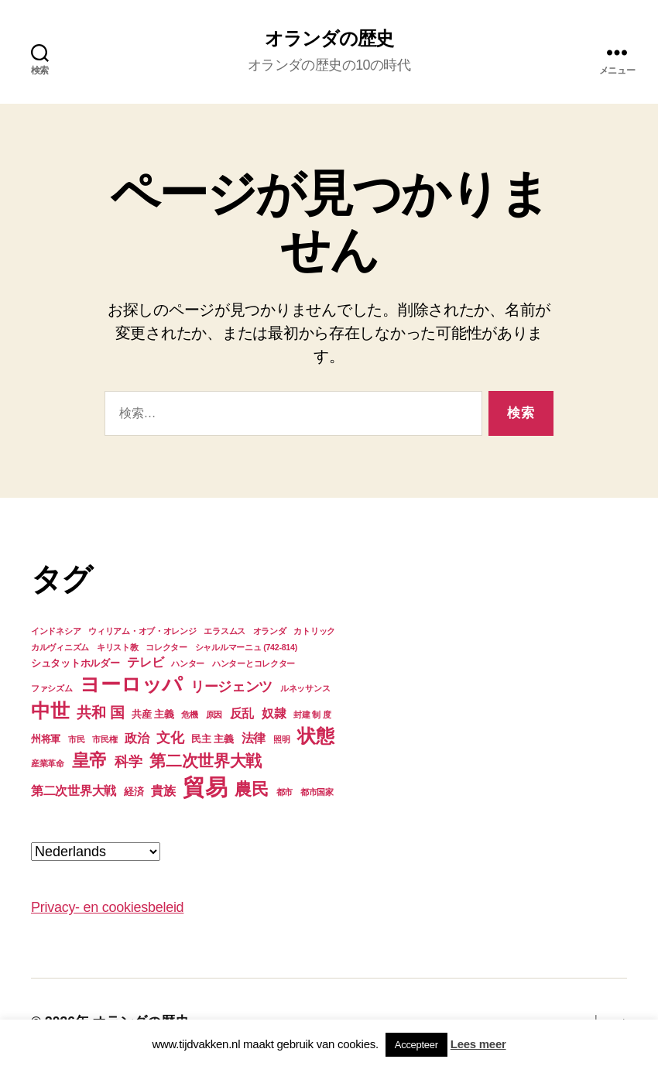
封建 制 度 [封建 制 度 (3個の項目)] (312, 714)
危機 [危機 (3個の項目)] (189, 714)
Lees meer (478, 1044)
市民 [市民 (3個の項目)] (76, 739)
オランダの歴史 (329, 38)
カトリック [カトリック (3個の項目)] (314, 631)
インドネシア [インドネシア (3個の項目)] (56, 631)
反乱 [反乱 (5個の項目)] (242, 713)
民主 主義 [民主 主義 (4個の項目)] (212, 739)
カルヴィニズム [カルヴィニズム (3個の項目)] (60, 647)
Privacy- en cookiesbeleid (107, 907)
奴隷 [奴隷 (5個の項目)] (274, 713)
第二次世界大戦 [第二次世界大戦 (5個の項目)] (73, 790)
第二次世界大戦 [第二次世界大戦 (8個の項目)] (205, 761)
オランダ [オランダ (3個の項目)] (269, 631)
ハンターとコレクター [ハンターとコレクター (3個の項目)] (253, 663)
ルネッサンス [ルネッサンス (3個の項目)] (305, 688)
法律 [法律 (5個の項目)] (254, 738)
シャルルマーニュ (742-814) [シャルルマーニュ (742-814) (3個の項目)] (246, 647)
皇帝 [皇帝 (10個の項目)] (89, 760)
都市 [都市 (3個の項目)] (284, 792)
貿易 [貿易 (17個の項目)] (205, 787)
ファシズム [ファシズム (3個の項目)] (52, 688)
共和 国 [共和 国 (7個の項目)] (100, 712)
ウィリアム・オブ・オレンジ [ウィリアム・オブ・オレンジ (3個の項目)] (142, 631)
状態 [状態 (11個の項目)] (315, 735)
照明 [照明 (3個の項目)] (281, 739)
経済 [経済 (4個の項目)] (133, 791)
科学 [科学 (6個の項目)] (128, 762)
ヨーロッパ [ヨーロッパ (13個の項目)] (131, 684)
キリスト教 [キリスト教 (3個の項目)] (118, 647)
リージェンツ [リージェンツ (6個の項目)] (231, 686)
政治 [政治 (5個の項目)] (137, 738)
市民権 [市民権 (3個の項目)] (104, 739)
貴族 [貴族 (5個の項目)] (163, 790)
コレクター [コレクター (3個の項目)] (166, 647)
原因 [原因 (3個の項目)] (214, 714)
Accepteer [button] (416, 1045)
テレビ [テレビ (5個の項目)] (145, 662)
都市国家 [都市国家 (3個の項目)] (317, 792)
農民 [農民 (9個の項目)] (251, 789)
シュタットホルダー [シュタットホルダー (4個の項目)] (75, 663)
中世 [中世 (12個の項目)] (50, 711)
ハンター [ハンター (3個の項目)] (187, 663)
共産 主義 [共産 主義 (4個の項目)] (152, 714)
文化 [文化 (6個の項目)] (169, 738)
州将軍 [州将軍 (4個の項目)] (45, 739)
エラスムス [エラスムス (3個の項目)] (224, 631)
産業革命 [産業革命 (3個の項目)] (47, 763)
